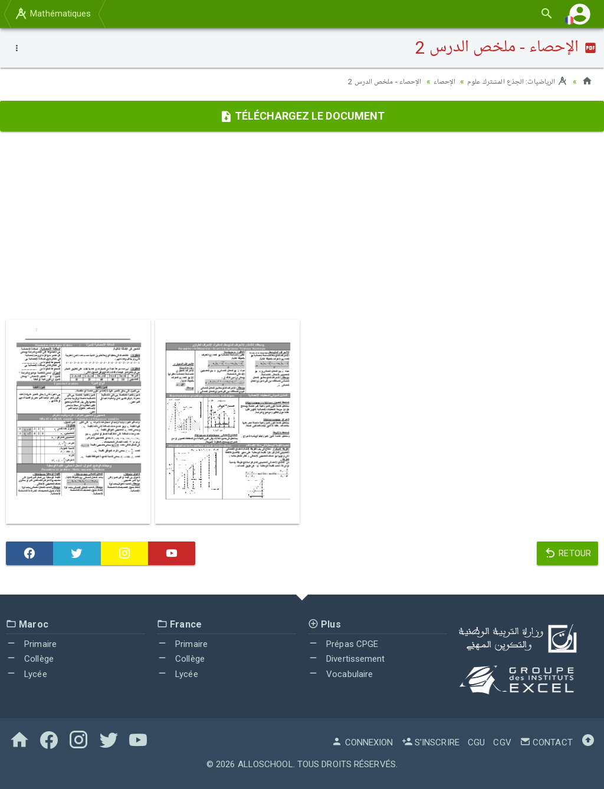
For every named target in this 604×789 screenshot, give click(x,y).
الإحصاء (438, 81)
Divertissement (346, 658)
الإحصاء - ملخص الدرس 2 (374, 81)
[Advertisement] (302, 225)
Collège (30, 658)
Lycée (26, 674)
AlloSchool (265, 764)
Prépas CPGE (343, 644)
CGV (502, 742)
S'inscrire (430, 742)
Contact (546, 742)
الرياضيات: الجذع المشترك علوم (514, 81)
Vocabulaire (340, 674)
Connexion (362, 742)
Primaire (31, 644)
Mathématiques (52, 13)
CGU (476, 742)
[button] (580, 14)
